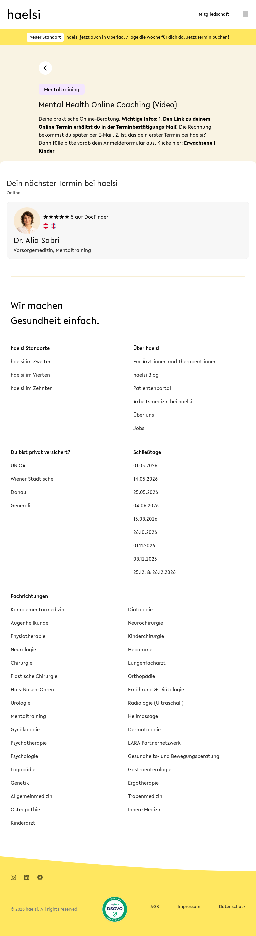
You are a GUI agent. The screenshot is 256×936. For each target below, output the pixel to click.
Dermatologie (144, 729)
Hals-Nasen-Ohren (32, 689)
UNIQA (18, 465)
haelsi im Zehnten (32, 388)
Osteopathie (25, 809)
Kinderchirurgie (146, 636)
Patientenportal (152, 388)
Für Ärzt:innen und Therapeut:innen (175, 361)
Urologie (20, 702)
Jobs (138, 428)
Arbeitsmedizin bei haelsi (162, 401)
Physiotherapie (28, 636)
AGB (154, 906)
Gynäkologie (25, 729)
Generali (20, 505)
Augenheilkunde (29, 622)
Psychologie (24, 756)
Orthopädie (141, 676)
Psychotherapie (29, 742)
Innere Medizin (145, 809)
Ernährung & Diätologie (156, 689)
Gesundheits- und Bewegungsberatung (173, 756)
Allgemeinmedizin (31, 796)
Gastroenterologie (149, 769)
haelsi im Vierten (30, 374)
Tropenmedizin (145, 796)
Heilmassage (143, 716)
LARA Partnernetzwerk (154, 742)
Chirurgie (21, 662)
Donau (18, 492)
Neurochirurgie (145, 622)
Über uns (143, 414)
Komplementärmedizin (37, 609)
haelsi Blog (146, 374)
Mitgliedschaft (214, 14)
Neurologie (23, 649)
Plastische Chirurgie (34, 676)
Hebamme (140, 649)
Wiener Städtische (32, 478)
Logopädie (23, 769)
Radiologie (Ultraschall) (156, 702)
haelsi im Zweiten (31, 361)
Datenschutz (232, 906)
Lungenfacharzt (147, 662)
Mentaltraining (28, 716)
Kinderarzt (23, 822)
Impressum (189, 906)
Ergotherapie (143, 782)
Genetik (20, 782)
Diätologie (140, 609)
